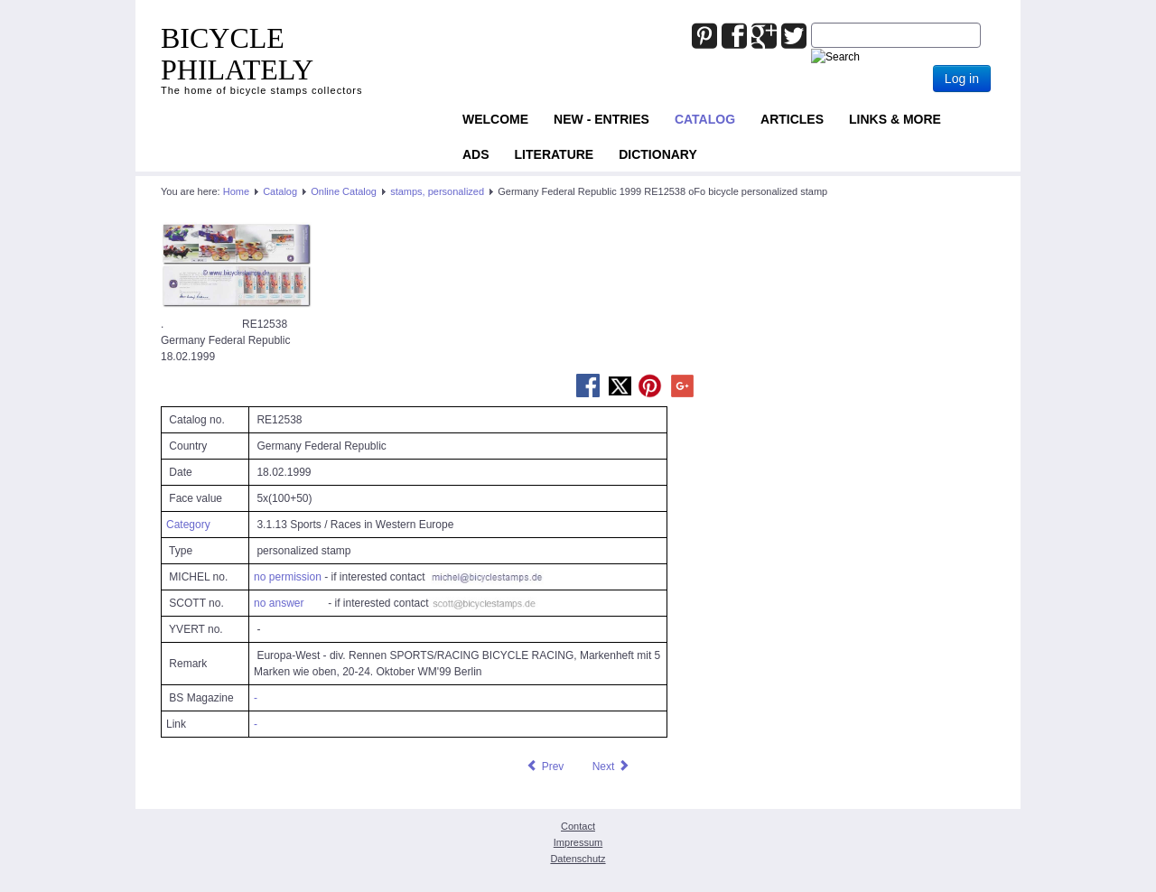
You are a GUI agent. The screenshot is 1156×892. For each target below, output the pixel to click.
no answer (278, 603)
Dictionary (658, 154)
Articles (792, 119)
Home (236, 191)
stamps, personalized (437, 191)
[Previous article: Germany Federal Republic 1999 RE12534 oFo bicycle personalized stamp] (544, 766)
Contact (578, 826)
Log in (962, 78)
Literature (554, 154)
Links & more (895, 119)
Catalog (705, 119)
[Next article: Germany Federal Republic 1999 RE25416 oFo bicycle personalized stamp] (611, 766)
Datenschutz (577, 858)
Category (188, 524)
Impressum (578, 842)
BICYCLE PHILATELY (237, 54)
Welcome (495, 119)
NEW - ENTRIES (601, 119)
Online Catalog (344, 191)
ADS (475, 154)
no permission (288, 577)
